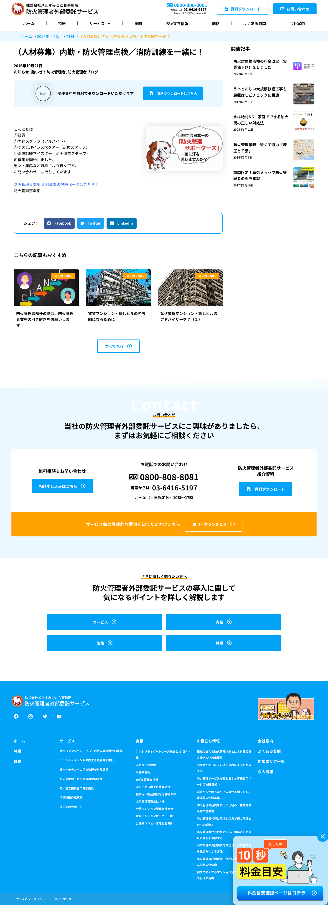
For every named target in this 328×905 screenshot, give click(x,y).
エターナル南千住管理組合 (153, 787)
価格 (216, 23)
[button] (59, 223)
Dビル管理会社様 (147, 779)
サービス (100, 23)
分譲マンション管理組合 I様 (154, 823)
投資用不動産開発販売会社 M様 (156, 794)
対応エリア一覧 (271, 761)
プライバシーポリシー (30, 899)
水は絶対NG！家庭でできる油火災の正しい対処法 (260, 120)
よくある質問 (254, 23)
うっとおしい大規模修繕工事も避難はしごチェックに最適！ (260, 92)
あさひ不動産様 (146, 765)
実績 (138, 23)
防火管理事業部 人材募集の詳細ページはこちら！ (56, 184)
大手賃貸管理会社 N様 (150, 801)
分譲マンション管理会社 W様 (155, 809)
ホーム (29, 23)
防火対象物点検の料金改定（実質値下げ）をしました (260, 64)
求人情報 (265, 771)
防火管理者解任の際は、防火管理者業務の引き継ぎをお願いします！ (44, 319)
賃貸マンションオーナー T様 (154, 816)
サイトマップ (63, 899)
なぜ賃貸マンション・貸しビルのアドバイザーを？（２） (188, 316)
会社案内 (297, 23)
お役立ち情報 (176, 23)
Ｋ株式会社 (143, 772)
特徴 (62, 23)
